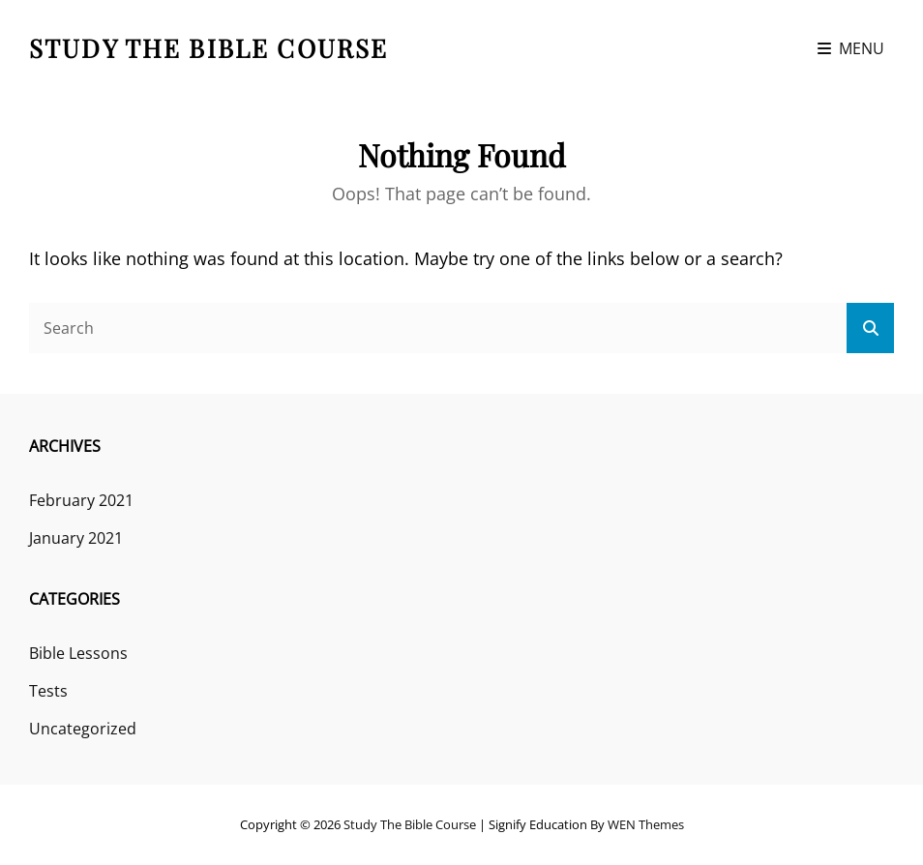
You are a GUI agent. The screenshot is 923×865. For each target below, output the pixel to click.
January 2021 (76, 538)
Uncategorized (82, 728)
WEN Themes (646, 824)
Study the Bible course (208, 48)
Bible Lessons (78, 653)
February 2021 (81, 500)
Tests (48, 690)
